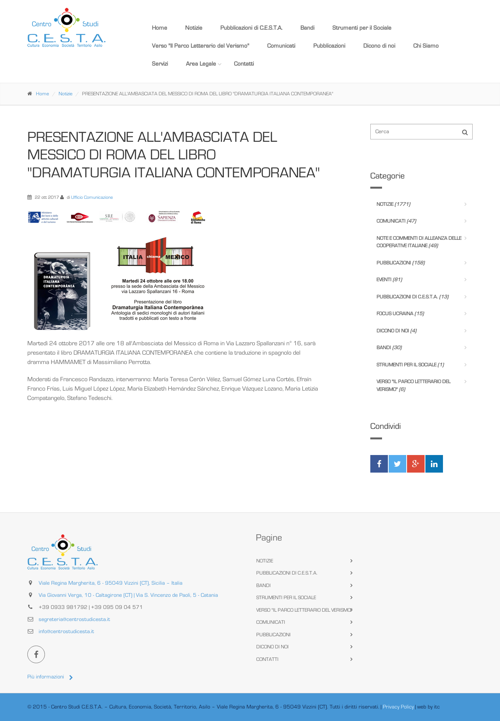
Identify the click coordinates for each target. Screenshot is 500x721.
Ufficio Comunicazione (92, 197)
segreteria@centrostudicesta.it (74, 619)
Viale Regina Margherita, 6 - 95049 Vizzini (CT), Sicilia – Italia (110, 583)
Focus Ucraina (400, 313)
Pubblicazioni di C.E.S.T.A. (251, 28)
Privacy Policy (398, 707)
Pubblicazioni (329, 46)
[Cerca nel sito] (421, 131)
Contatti (244, 64)
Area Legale (201, 64)
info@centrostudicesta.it (66, 631)
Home (159, 28)
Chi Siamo (426, 46)
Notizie (193, 28)
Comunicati (281, 46)
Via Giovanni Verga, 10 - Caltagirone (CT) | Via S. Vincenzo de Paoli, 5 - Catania (128, 595)
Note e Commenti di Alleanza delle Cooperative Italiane (419, 242)
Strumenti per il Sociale (361, 28)
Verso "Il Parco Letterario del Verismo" (200, 46)
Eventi (389, 279)
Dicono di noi (379, 46)
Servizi (160, 64)
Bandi (307, 28)
